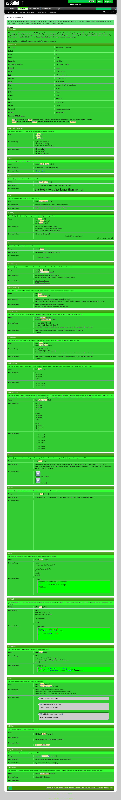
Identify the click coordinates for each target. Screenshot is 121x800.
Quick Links (52, 12)
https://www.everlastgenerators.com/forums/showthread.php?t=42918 (59, 330)
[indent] (11, 68)
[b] (9, 47)
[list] (9, 85)
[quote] (10, 106)
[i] (11, 47)
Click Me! (38, 332)
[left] (9, 64)
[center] (20, 64)
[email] (10, 71)
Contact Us (49, 788)
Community (30, 12)
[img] (10, 88)
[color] (10, 51)
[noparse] (11, 109)
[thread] (11, 78)
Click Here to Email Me (42, 283)
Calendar (22, 12)
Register (108, 2)
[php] (10, 99)
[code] (10, 95)
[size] (10, 54)
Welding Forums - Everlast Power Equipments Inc (51, 307)
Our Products (34, 9)
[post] (10, 82)
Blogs (58, 9)
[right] (14, 64)
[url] (9, 75)
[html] (10, 102)
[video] (10, 92)
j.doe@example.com (42, 281)
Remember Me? (75, 4)
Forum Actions (41, 12)
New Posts (11, 12)
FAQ (17, 12)
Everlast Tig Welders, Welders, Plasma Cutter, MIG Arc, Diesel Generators (78, 788)
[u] (14, 47)
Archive (106, 788)
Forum (22, 9)
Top (111, 788)
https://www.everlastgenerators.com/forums (50, 304)
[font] (10, 58)
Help (100, 2)
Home (12, 9)
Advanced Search (108, 12)
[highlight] (11, 61)
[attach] (11, 112)
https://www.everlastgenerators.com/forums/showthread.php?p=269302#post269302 (64, 356)
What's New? (46, 9)
